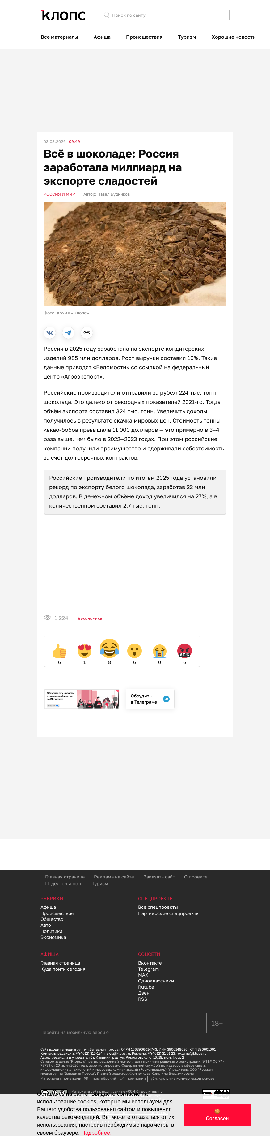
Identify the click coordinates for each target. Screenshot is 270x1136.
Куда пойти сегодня (63, 969)
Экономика (91, 618)
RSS (142, 999)
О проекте (196, 876)
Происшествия (144, 37)
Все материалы (59, 37)
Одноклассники (156, 980)
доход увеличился (161, 496)
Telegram (148, 969)
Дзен (144, 992)
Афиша (102, 37)
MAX (143, 975)
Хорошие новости (234, 37)
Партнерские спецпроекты (169, 913)
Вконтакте (150, 962)
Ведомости (111, 367)
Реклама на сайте (114, 876)
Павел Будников (113, 194)
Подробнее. (96, 1133)
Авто (45, 925)
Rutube (146, 987)
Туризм (187, 37)
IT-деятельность (63, 883)
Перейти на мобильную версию (74, 1032)
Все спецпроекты (158, 907)
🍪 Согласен (217, 1115)
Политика (51, 931)
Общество (51, 919)
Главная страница (65, 876)
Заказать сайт (159, 876)
